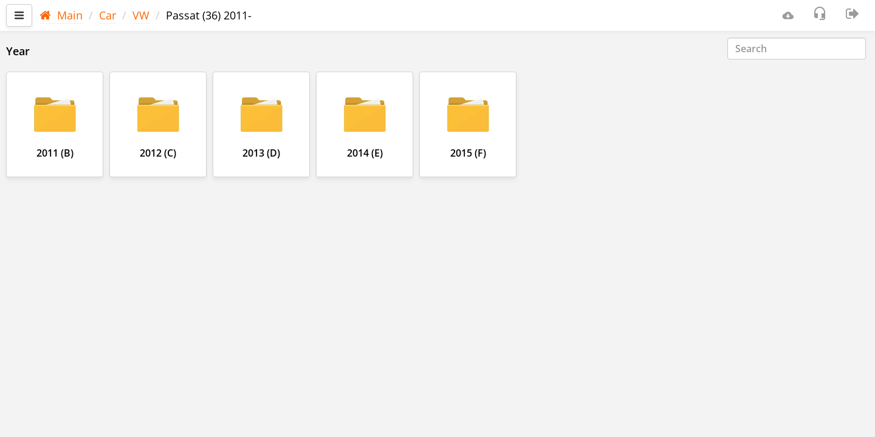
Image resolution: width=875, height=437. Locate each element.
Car (107, 15)
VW (140, 15)
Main (61, 15)
